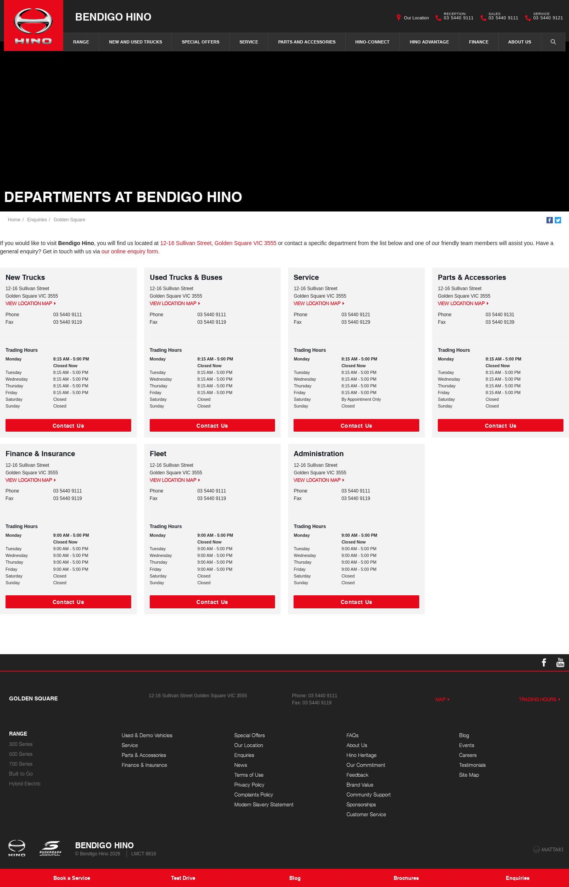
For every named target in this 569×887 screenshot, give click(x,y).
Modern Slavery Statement (264, 805)
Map (440, 699)
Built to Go (21, 774)
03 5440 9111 (456, 18)
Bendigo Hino (113, 16)
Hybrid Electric (25, 784)
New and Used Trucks (135, 41)
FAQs (352, 735)
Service (248, 41)
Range (81, 41)
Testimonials (472, 765)
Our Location (416, 17)
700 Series (20, 764)
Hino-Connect (372, 41)
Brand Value (360, 785)
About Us (519, 41)
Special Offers (200, 41)
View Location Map (29, 303)
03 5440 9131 (500, 314)
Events (466, 745)
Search (549, 41)
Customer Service (366, 814)
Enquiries (37, 220)
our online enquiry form (130, 251)
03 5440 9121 (546, 18)
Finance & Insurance (144, 765)
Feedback (358, 775)
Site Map (469, 775)
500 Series (20, 754)
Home (14, 220)
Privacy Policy (249, 785)
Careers (468, 755)
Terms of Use (249, 775)
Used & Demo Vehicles (147, 735)
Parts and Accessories (306, 41)
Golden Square (69, 220)
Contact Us (68, 425)
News (240, 765)
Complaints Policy (253, 795)
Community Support (369, 795)
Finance (478, 41)
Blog (464, 735)
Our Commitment (366, 765)
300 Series (20, 744)
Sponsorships (361, 805)
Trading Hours (538, 699)
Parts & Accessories (144, 755)
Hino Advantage (429, 41)
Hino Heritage (362, 755)
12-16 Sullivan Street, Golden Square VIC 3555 (218, 243)
